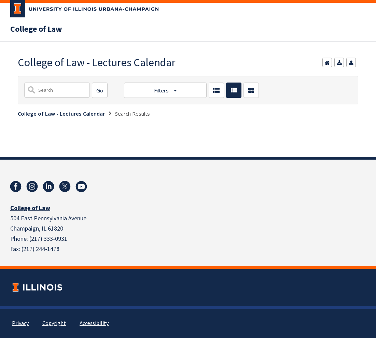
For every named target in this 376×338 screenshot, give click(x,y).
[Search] (100, 90)
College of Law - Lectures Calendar (61, 113)
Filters (162, 90)
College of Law (36, 29)
